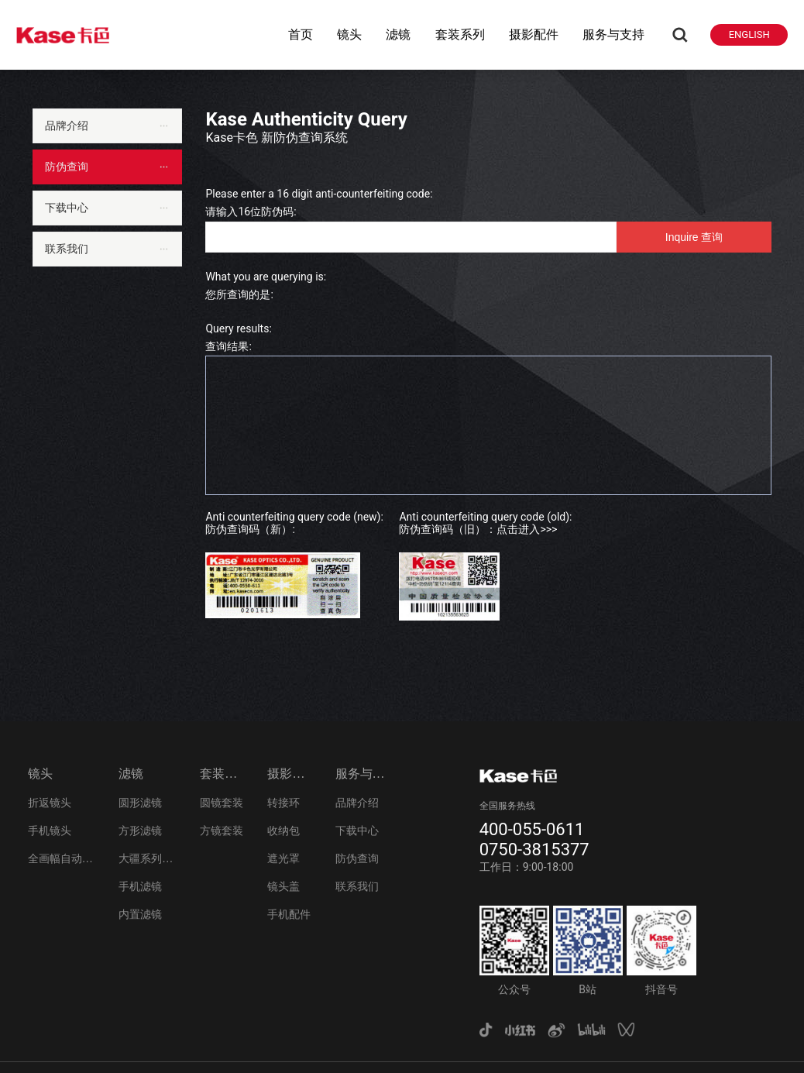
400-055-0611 (532, 829)
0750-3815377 (534, 849)
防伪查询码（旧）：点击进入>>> (478, 529)
